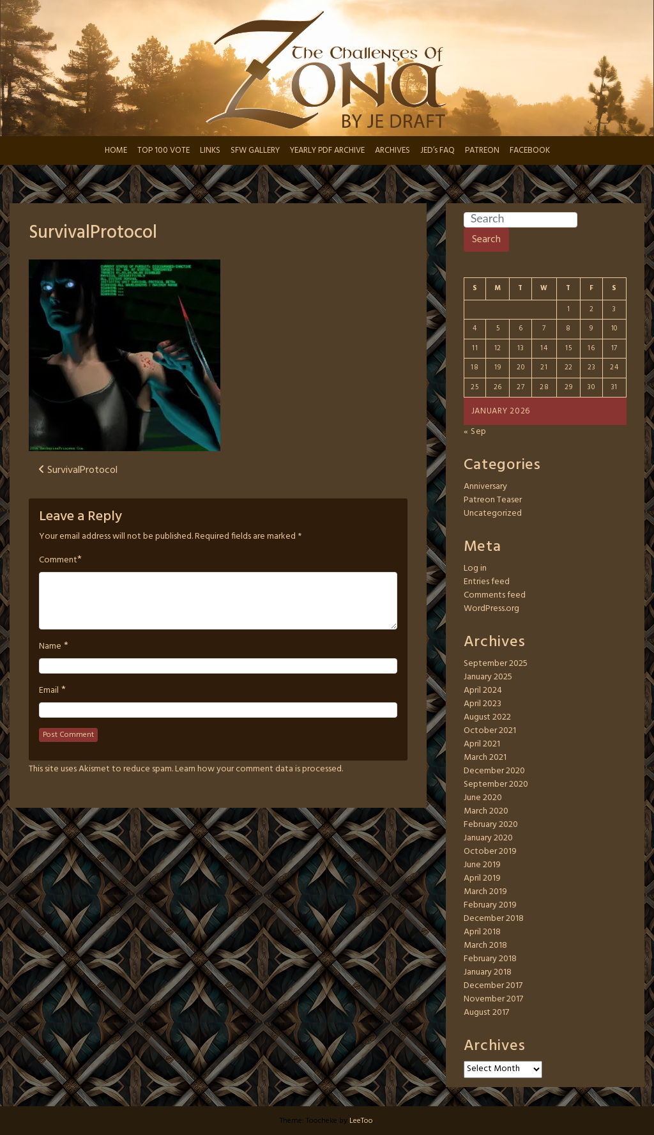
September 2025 (496, 663)
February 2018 (490, 959)
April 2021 (482, 744)
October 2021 (490, 730)
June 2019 (482, 865)
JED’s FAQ (437, 150)
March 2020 (486, 811)
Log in (475, 568)
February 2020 (491, 824)
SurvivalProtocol (93, 233)
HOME (116, 150)
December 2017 (493, 985)
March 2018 (485, 945)
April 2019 (482, 878)
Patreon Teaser (493, 500)
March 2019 (485, 891)
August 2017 (486, 1012)
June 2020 (483, 798)
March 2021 (485, 757)
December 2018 (494, 918)
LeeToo (361, 1121)
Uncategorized (493, 513)
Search (486, 239)
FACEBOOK (530, 150)
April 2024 (483, 690)
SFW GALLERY (255, 150)
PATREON (482, 150)
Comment (58, 560)
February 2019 (490, 905)
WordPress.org (491, 608)
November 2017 (493, 999)
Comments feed (495, 595)
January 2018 (488, 972)
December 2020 (494, 771)
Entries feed (487, 582)
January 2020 (488, 838)
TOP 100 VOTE (163, 150)
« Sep (475, 431)
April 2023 (482, 704)
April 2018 (482, 932)
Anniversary (485, 486)
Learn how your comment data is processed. (259, 769)
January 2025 (488, 677)
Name (50, 646)
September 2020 (496, 784)
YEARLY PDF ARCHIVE (327, 150)
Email (49, 690)
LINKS (210, 150)
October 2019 (490, 851)
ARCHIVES (392, 150)
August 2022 (487, 717)
